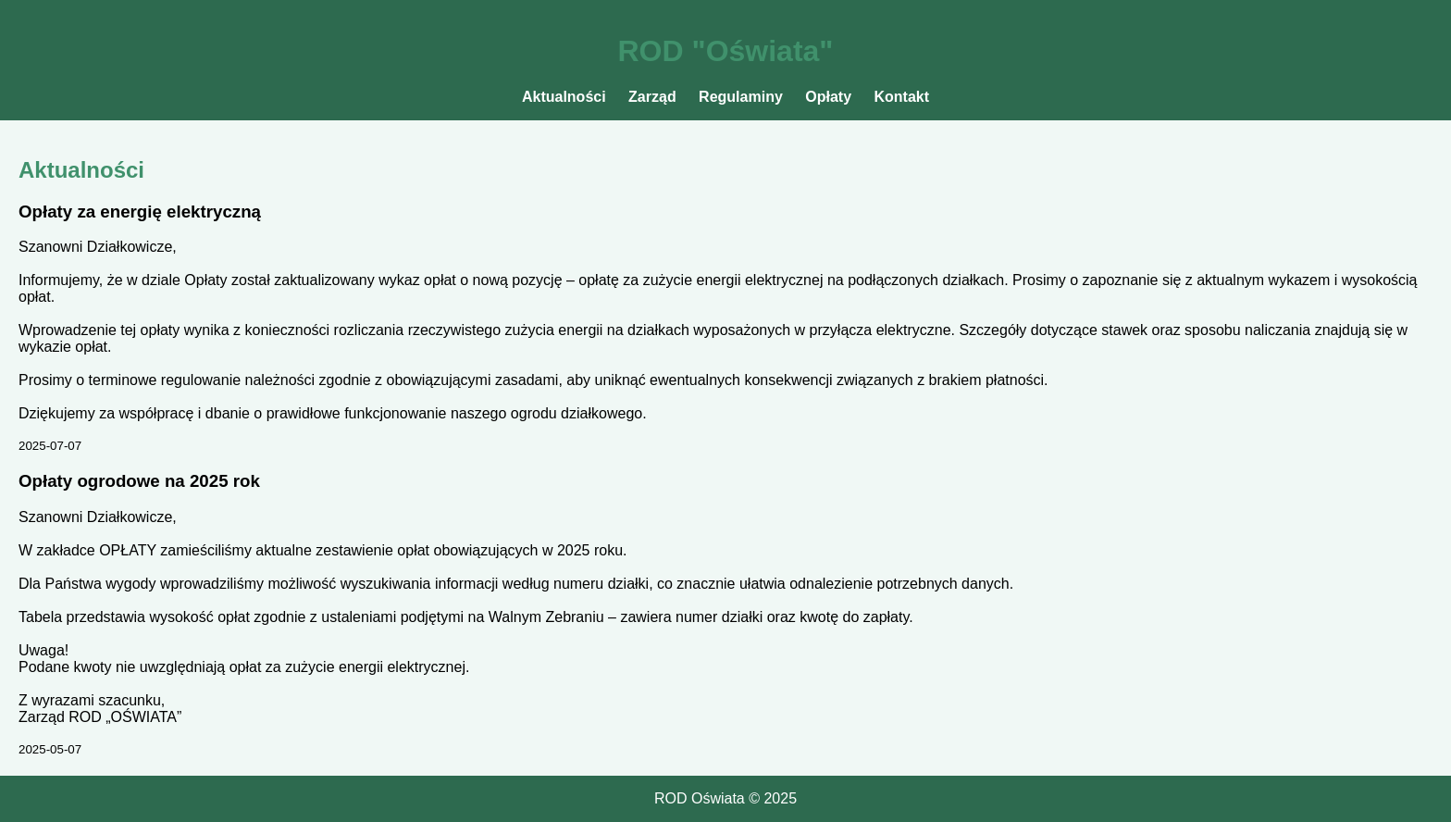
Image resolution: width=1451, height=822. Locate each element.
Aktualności (564, 97)
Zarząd (652, 97)
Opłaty (828, 97)
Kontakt (902, 97)
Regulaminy (741, 97)
